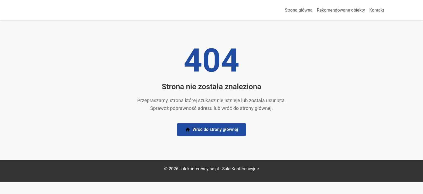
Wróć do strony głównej (211, 130)
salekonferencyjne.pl (199, 168)
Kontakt (376, 10)
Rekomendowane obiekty (341, 10)
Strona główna (299, 10)
